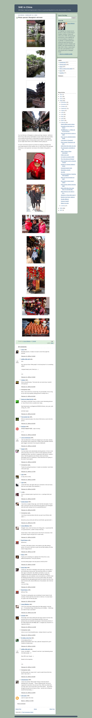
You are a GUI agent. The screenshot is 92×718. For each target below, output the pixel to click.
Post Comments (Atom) (27, 712)
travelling (62, 72)
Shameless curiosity (65, 170)
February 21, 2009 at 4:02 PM (28, 498)
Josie (22, 349)
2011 (61, 96)
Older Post (52, 709)
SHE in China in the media (66, 68)
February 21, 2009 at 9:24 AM (28, 414)
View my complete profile (65, 54)
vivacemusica (24, 679)
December (63, 102)
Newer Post (18, 709)
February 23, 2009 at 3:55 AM (28, 676)
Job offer (63, 172)
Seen (52, 343)
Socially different (65, 199)
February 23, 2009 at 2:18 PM (28, 692)
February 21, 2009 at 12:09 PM (28, 462)
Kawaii (23, 449)
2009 (61, 100)
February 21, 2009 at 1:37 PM (28, 471)
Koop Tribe (24, 567)
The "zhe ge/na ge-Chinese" (67, 159)
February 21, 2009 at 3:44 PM (28, 489)
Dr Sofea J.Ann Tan (26, 638)
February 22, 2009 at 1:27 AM (28, 551)
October (63, 106)
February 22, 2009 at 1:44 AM (28, 564)
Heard (61, 66)
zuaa (22, 474)
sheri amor (24, 695)
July (62, 112)
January (63, 205)
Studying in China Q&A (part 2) (68, 195)
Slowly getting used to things (68, 124)
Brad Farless (24, 540)
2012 (61, 94)
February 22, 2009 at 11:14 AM (28, 627)
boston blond (24, 501)
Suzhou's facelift (65, 201)
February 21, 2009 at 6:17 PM (28, 522)
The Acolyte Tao (25, 417)
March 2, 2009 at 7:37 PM (27, 700)
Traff (22, 482)
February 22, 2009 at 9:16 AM (28, 601)
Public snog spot (65, 155)
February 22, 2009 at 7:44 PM (28, 667)
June (62, 114)
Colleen (23, 380)
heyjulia (23, 615)
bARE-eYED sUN (25, 359)
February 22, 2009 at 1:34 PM (28, 646)
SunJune (23, 426)
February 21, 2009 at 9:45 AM (28, 423)
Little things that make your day (68, 146)
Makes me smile (65, 203)
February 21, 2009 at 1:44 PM (28, 479)
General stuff (63, 64)
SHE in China (25, 7)
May (62, 116)
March (62, 120)
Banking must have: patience (68, 197)
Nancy (22, 554)
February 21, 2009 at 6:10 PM (28, 510)
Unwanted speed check (66, 168)
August (63, 110)
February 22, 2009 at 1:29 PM (28, 635)
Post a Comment (21, 703)
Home (35, 709)
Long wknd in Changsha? (67, 140)
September (64, 108)
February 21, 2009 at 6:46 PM (28, 537)
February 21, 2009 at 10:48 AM (28, 434)
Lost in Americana (25, 437)
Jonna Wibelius (25, 525)
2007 (61, 210)
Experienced (63, 62)
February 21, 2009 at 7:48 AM (28, 356)
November (63, 104)
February (63, 122)
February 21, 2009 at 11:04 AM (28, 446)
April (62, 118)
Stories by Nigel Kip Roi (27, 399)
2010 (61, 98)
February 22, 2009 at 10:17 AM (28, 612)
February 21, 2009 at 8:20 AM (28, 386)
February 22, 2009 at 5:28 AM (28, 587)
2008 (61, 208)
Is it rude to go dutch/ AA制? (67, 157)
